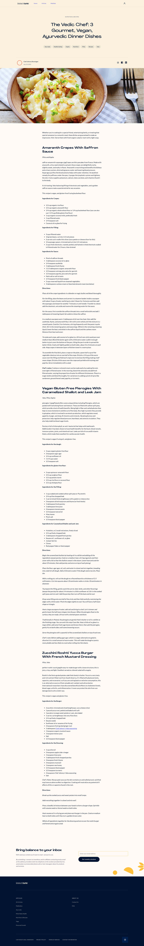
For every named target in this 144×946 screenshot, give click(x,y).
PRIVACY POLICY (41, 939)
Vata (98, 46)
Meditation (19, 906)
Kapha (68, 46)
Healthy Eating (58, 46)
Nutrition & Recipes (21, 917)
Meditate (53, 3)
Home (35, 3)
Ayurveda (47, 46)
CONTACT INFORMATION (69, 939)
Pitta (83, 46)
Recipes (91, 46)
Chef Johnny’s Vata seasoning (66, 728)
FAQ (73, 906)
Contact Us (75, 902)
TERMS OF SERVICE (54, 939)
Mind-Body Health (21, 913)
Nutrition (76, 46)
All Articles (19, 902)
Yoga (17, 921)
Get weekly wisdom (89, 859)
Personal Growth (21, 925)
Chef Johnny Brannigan (31, 61)
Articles (44, 3)
